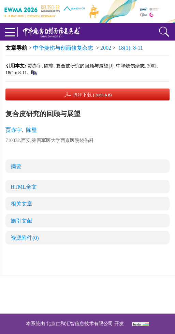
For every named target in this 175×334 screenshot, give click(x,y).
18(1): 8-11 (130, 48)
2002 (105, 48)
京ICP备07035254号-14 (137, 286)
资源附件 (25, 238)
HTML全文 (24, 187)
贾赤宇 (13, 130)
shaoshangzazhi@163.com (96, 294)
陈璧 (31, 130)
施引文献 (21, 221)
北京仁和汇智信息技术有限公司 (79, 323)
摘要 (16, 166)
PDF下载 (92, 94)
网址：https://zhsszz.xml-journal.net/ (88, 302)
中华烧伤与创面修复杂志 (63, 48)
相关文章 (21, 204)
